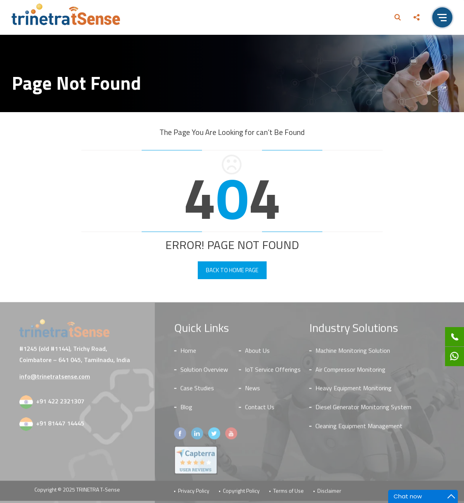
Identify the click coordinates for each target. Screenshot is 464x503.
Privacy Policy (193, 493)
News (252, 391)
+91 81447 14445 (60, 425)
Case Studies (197, 391)
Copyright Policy (241, 493)
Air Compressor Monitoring (350, 372)
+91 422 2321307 (60, 403)
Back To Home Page (232, 270)
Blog (186, 409)
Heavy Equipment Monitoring (353, 391)
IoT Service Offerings (273, 372)
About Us (257, 353)
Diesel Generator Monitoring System (363, 409)
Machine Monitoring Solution (352, 353)
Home (188, 353)
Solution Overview (204, 372)
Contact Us (259, 409)
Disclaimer (329, 493)
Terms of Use (288, 493)
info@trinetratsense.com (54, 379)
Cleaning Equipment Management (358, 428)
